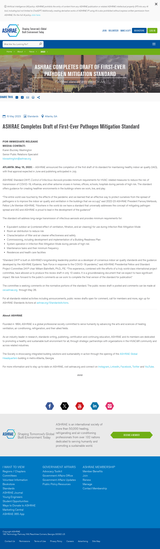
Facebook (126, 366)
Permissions (24, 541)
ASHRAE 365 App (13, 514)
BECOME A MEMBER (132, 435)
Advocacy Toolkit (52, 471)
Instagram (103, 366)
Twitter (136, 366)
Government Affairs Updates (59, 479)
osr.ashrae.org (10, 289)
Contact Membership (95, 488)
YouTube (149, 366)
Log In (152, 30)
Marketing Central (13, 509)
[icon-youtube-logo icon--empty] (80, 406)
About (20, 51)
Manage (87, 484)
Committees (10, 475)
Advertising (83, 541)
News (31, 51)
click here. (36, 15)
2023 (43, 51)
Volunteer (113, 30)
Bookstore (139, 30)
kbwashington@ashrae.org (17, 158)
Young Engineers (12, 497)
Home (9, 51)
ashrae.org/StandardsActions (52, 302)
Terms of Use (40, 541)
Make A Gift (126, 30)
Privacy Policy (56, 541)
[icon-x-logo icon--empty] (65, 406)
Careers (70, 541)
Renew (87, 479)
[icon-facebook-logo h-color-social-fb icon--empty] (50, 406)
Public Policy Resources (57, 484)
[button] (155, 4)
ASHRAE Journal (13, 492)
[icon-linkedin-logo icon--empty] (95, 406)
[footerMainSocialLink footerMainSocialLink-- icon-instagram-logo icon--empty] (110, 406)
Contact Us (10, 541)
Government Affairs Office (58, 475)
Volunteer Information (15, 479)
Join (104, 30)
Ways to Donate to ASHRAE (19, 505)
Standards (9, 488)
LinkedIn (114, 366)
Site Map (96, 541)
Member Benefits (93, 471)
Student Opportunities (15, 501)
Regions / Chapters (14, 471)
